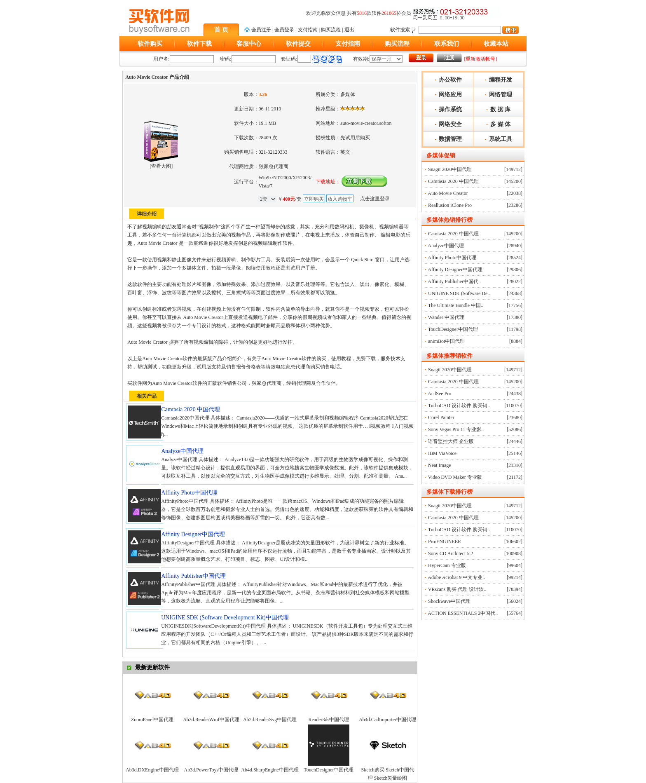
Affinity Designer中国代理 (455, 269)
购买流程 (331, 30)
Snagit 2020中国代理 (450, 169)
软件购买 (150, 43)
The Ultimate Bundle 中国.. (455, 305)
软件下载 (199, 43)
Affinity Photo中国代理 (452, 257)
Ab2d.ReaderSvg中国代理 (270, 719)
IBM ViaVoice (442, 453)
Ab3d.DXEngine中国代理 (152, 770)
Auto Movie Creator (448, 193)
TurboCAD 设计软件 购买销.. (459, 405)
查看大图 (161, 166)
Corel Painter (441, 417)
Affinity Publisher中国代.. (454, 281)
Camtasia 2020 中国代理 (453, 181)
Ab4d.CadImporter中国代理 (387, 719)
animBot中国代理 (446, 341)
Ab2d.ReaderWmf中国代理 (211, 719)
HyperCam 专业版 (447, 565)
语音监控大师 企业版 (451, 441)
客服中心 (248, 43)
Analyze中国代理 (446, 245)
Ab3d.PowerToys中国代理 (211, 770)
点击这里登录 (375, 199)
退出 (349, 30)
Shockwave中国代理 (449, 601)
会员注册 (261, 30)
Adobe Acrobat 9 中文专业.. (456, 577)
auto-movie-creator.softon (365, 123)
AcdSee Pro (439, 393)
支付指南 (308, 30)
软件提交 (298, 43)
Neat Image (439, 465)
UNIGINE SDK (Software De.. (459, 293)
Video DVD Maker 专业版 (455, 477)
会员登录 (284, 30)
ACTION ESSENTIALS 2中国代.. (463, 613)
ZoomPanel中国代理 (152, 719)
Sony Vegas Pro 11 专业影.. (456, 429)
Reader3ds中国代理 (329, 719)
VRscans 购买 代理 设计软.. (457, 589)
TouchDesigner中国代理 (328, 770)
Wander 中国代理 (446, 317)
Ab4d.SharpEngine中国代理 (270, 770)
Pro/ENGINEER (444, 541)
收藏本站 (496, 43)
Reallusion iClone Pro (450, 205)
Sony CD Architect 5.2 (450, 553)
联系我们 (446, 43)
